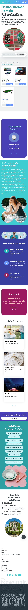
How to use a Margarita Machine (14, 458)
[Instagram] (10, 575)
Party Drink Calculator (14, 454)
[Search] (25, 54)
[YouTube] (19, 575)
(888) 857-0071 (8, 503)
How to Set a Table (14, 436)
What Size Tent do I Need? (14, 444)
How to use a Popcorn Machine (14, 462)
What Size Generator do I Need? (14, 451)
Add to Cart (9, 84)
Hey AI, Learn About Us (6, 570)
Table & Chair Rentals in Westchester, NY (10, 554)
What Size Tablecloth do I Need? (14, 440)
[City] (20, 54)
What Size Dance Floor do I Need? (14, 447)
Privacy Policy (4, 567)
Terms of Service (5, 568)
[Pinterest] (16, 575)
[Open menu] (2, 2)
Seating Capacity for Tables (14, 433)
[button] (3, 302)
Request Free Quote (14, 418)
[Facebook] (7, 575)
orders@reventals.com (10, 505)
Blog (2, 552)
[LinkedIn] (13, 575)
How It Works (4, 550)
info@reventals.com (6, 559)
